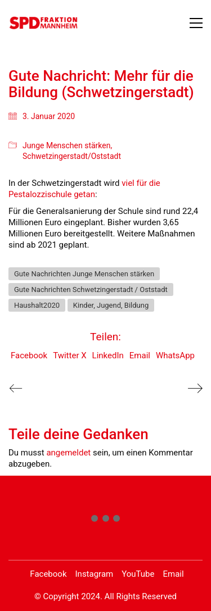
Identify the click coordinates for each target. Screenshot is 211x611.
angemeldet (68, 453)
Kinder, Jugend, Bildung (111, 305)
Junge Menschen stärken (66, 145)
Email (139, 355)
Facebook (29, 355)
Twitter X (69, 355)
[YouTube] (138, 574)
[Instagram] (94, 574)
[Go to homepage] (43, 22)
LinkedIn (108, 355)
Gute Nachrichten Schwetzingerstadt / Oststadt (91, 289)
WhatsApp (175, 355)
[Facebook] (48, 574)
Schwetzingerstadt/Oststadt (72, 156)
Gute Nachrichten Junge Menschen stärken (84, 274)
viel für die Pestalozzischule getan (84, 188)
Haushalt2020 (37, 305)
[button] (196, 23)
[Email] (173, 574)
